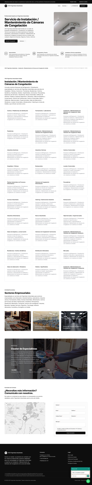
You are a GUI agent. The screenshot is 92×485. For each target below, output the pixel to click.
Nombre (58, 404)
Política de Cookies (72, 457)
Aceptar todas (73, 1)
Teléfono (73, 410)
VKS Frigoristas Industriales (14, 6)
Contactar (83, 5)
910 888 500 (74, 5)
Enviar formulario (70, 432)
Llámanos (22, 41)
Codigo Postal (59, 416)
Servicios (65, 5)
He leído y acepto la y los (69, 429)
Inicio (59, 5)
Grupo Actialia (84, 480)
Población (73, 416)
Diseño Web (77, 480)
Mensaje (58, 421)
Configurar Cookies (72, 463)
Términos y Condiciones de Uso (75, 461)
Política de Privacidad (70, 428)
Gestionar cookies (83, 1)
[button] (24, 418)
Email (57, 410)
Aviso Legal (70, 455)
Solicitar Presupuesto (11, 41)
